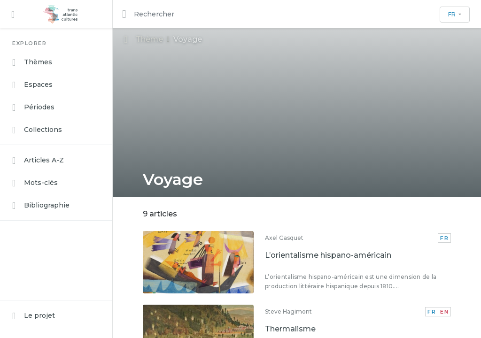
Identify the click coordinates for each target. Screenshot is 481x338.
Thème (143, 39)
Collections (37, 130)
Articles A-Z (38, 160)
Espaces (32, 85)
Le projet (33, 316)
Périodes (33, 107)
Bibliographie (41, 205)
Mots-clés (35, 183)
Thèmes (32, 62)
